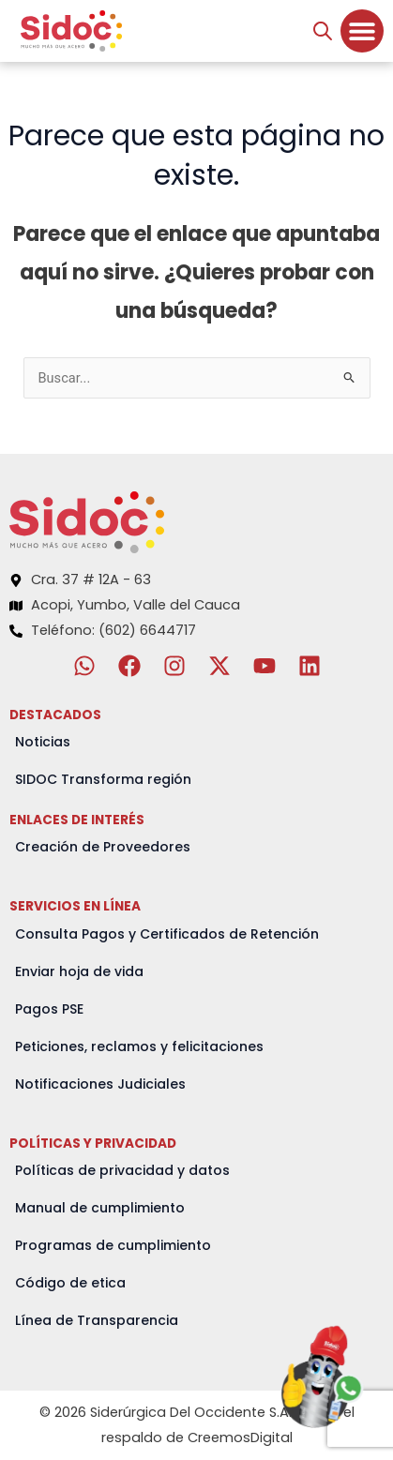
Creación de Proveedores (102, 846)
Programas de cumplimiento (113, 1245)
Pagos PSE (49, 1009)
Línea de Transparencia (96, 1320)
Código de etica (70, 1282)
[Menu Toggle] (362, 31)
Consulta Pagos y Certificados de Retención (167, 934)
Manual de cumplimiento (100, 1207)
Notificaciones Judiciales (100, 1084)
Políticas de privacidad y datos (122, 1170)
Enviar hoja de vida (79, 971)
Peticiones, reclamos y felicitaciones (139, 1046)
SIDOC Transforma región (103, 779)
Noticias (42, 741)
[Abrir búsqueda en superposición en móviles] (322, 31)
